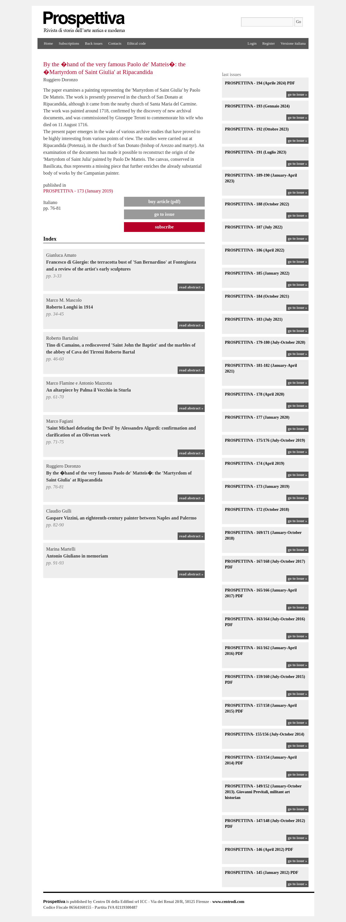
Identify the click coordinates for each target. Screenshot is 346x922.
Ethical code (136, 43)
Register (268, 43)
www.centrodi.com (228, 902)
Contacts (115, 43)
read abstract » (191, 287)
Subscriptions (69, 43)
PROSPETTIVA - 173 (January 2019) (78, 190)
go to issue (164, 214)
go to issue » (297, 94)
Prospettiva (54, 901)
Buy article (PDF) (164, 201)
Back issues (94, 43)
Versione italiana (293, 43)
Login (252, 43)
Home (48, 43)
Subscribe (164, 226)
